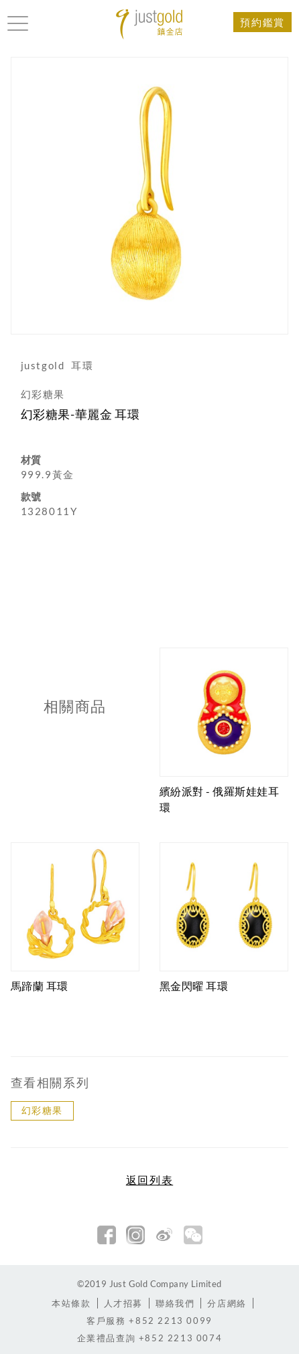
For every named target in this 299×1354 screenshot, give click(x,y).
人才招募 (123, 1303)
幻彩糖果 (42, 1110)
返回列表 (149, 1180)
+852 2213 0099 (149, 1320)
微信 (193, 1235)
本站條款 (71, 1303)
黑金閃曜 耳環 (194, 985)
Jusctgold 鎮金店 (149, 24)
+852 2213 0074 (150, 1338)
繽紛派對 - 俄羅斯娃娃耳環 (220, 799)
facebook (106, 1235)
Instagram (135, 1235)
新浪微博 (164, 1235)
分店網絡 (226, 1303)
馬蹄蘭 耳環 (39, 985)
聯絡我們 (175, 1303)
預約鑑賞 (262, 22)
